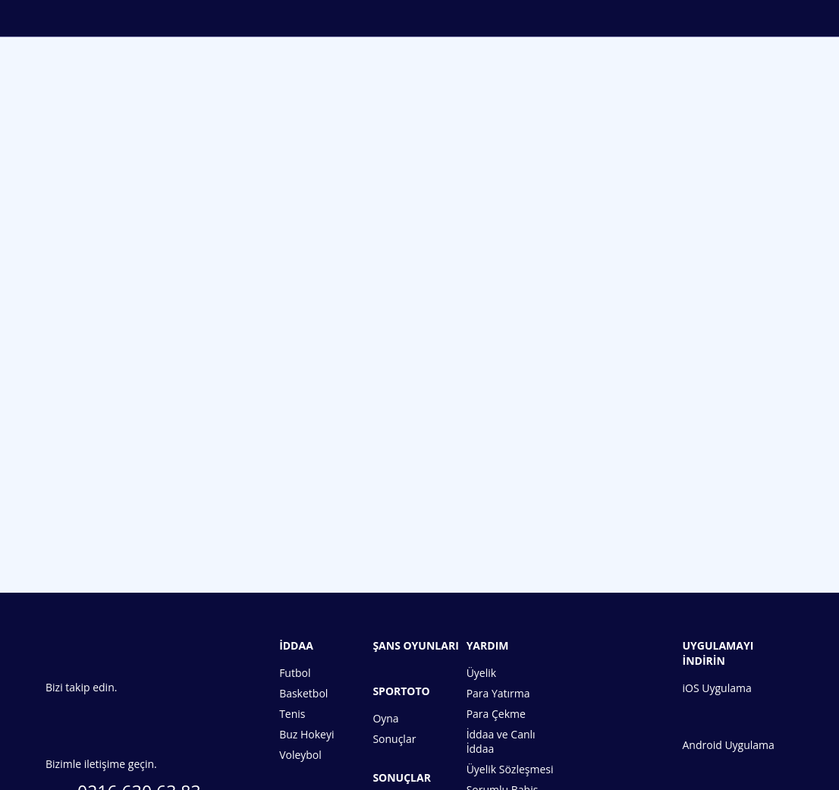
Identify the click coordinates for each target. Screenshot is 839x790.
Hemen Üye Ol (419, 486)
